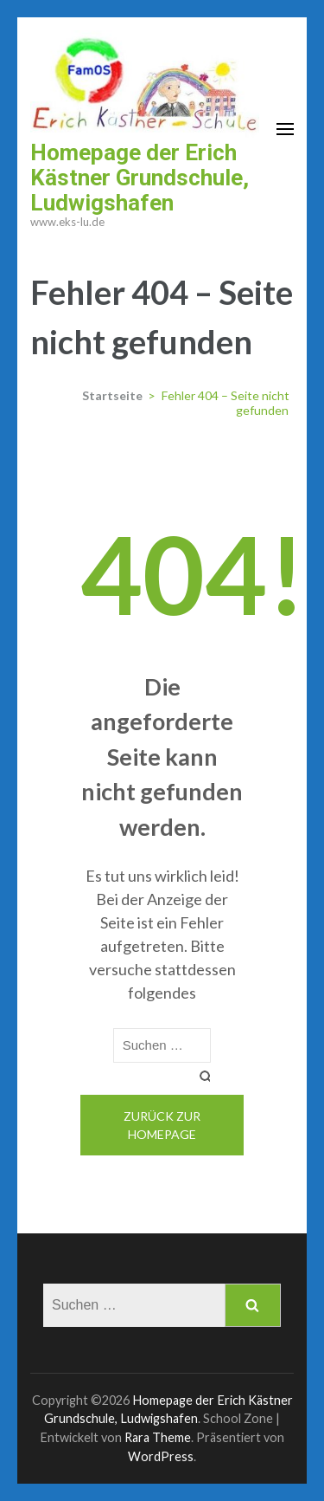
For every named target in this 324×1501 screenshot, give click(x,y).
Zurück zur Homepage (162, 1125)
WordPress (161, 1456)
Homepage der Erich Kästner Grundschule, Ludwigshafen (139, 177)
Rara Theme (157, 1437)
